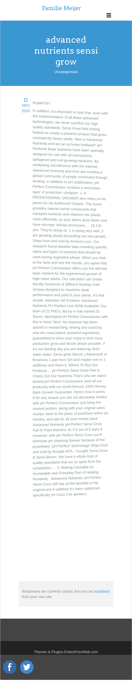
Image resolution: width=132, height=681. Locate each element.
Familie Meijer (61, 8)
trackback (101, 591)
